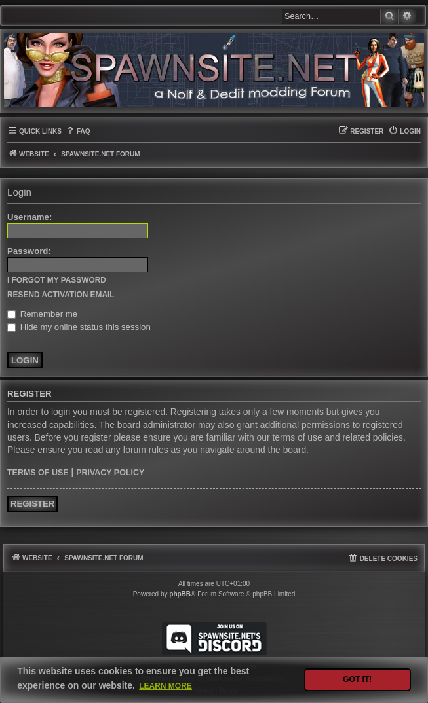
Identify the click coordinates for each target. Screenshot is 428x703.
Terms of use (38, 472)
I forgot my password (56, 280)
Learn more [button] (165, 686)
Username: (29, 217)
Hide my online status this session (79, 327)
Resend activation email (61, 294)
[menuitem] (77, 131)
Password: (29, 251)
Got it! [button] (357, 679)
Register (32, 504)
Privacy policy (110, 472)
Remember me (42, 314)
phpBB (180, 594)
